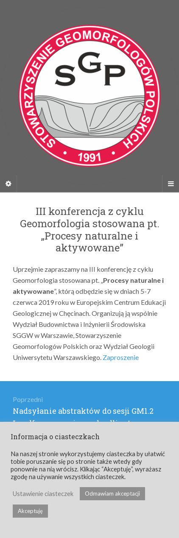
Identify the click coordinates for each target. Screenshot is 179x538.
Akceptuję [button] (30, 510)
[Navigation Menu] (170, 183)
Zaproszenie (121, 357)
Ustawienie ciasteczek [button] (43, 493)
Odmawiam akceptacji (112, 493)
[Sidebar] (8, 183)
